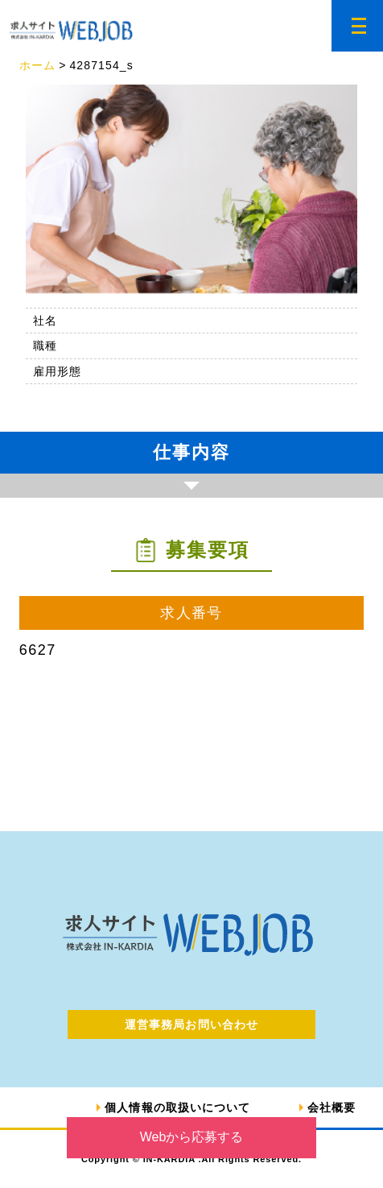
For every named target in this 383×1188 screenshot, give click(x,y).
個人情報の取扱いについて (177, 1107)
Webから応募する (192, 1137)
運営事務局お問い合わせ (191, 1024)
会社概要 (331, 1107)
